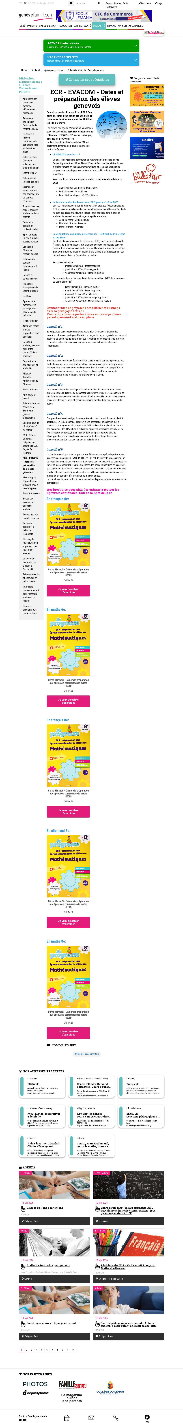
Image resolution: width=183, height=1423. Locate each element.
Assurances (136, 25)
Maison (122, 25)
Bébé (22, 25)
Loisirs (78, 25)
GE (25, 3)
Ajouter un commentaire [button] (87, 1054)
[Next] (67, 1350)
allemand (103, 166)
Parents (32, 25)
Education (65, 25)
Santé (87, 25)
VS (33, 3)
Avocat (117, 3)
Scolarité (99, 25)
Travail (111, 25)
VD (20, 3)
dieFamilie (41, 3)
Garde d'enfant (48, 25)
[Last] (73, 1350)
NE (29, 3)
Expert (109, 3)
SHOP (51, 3)
